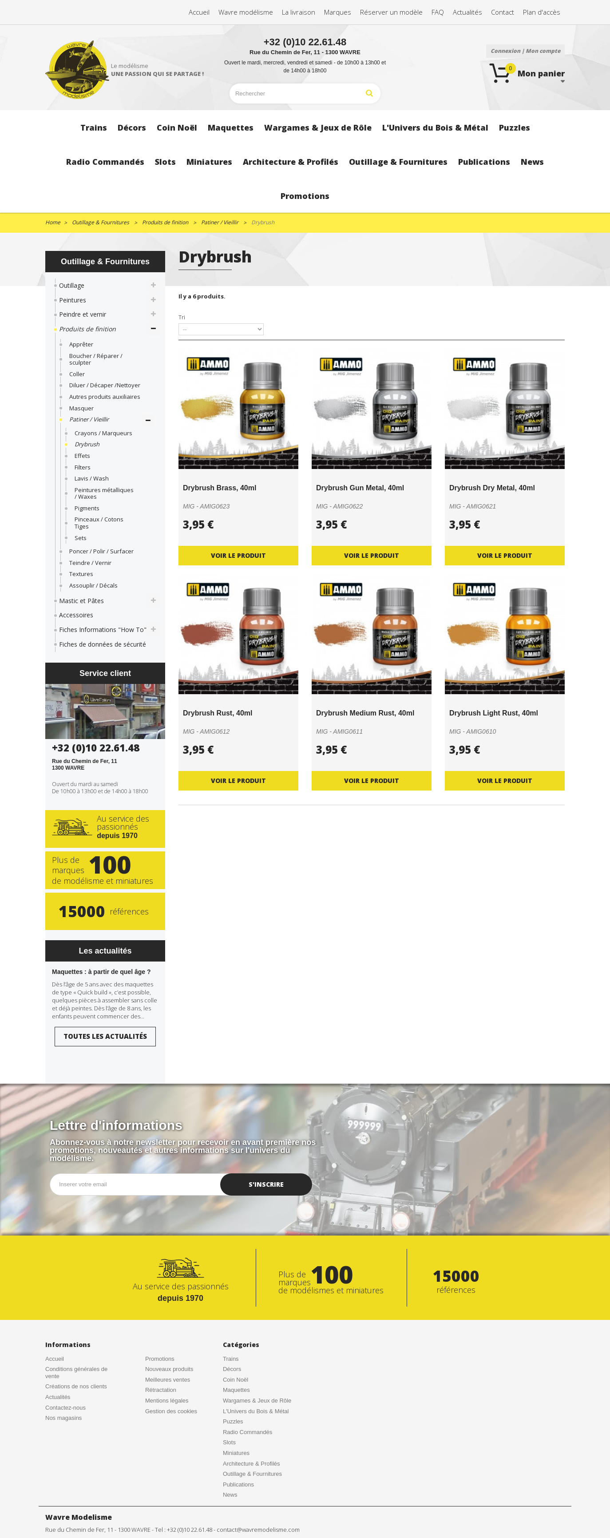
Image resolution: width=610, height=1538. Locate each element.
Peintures (72, 300)
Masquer (81, 408)
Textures (81, 574)
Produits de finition (87, 329)
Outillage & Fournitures (252, 1473)
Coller (77, 374)
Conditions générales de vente (76, 1372)
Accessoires (76, 615)
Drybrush (87, 444)
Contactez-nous (65, 1407)
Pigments (87, 508)
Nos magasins (63, 1418)
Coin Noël (235, 1379)
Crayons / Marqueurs (103, 433)
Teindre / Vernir (90, 563)
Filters (83, 467)
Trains (231, 1358)
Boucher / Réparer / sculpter (96, 359)
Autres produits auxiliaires (104, 397)
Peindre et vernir (82, 314)
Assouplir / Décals (93, 585)
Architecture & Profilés (251, 1463)
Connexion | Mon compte (525, 51)
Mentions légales (167, 1400)
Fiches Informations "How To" (103, 629)
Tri (181, 317)
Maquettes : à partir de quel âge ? (101, 971)
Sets (81, 538)
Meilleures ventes (167, 1379)
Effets (82, 456)
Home (52, 222)
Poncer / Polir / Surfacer (101, 551)
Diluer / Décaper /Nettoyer (104, 385)
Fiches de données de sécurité (102, 644)
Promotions (159, 1358)
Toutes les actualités (105, 1036)
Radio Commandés (247, 1432)
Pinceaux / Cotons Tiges (99, 522)
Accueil (54, 1358)
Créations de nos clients (76, 1386)
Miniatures (236, 1453)
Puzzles (233, 1421)
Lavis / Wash (92, 478)
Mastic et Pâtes (81, 600)
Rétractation (160, 1390)
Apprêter (81, 344)
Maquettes (236, 1390)
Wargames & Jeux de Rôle (257, 1400)
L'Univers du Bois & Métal (256, 1411)
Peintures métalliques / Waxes (104, 493)
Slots (229, 1442)
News (230, 1494)
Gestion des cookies (171, 1411)
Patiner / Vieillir (89, 419)
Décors (232, 1369)
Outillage (71, 285)
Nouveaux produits (169, 1369)
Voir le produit (238, 555)
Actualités (57, 1397)
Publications (238, 1484)
